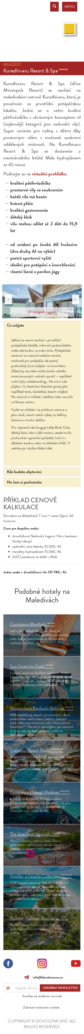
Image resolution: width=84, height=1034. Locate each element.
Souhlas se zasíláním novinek (42, 996)
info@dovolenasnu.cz (47, 977)
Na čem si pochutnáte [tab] (24, 482)
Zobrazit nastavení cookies (41, 1007)
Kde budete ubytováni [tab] (24, 472)
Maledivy (12, 64)
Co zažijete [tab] (15, 325)
